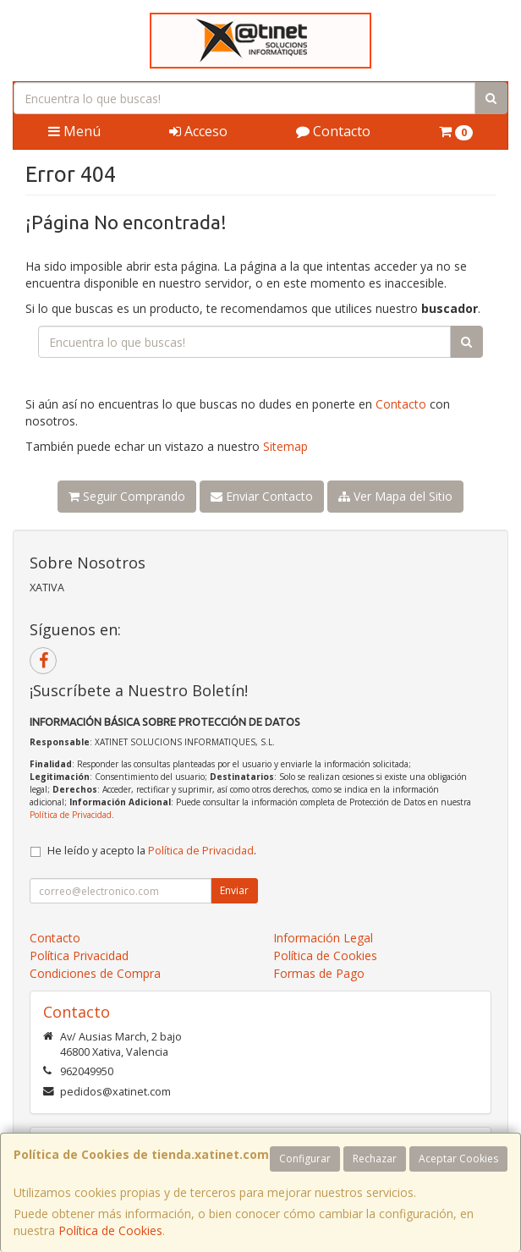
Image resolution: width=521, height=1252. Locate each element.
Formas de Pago (319, 973)
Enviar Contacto (262, 496)
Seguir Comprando (127, 496)
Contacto (333, 131)
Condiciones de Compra (95, 973)
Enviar (234, 890)
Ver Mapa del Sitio (395, 496)
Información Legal (323, 938)
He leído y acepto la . (151, 850)
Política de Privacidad (71, 815)
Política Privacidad (79, 955)
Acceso (198, 131)
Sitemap (285, 446)
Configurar (305, 1158)
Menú (74, 131)
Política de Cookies (110, 1230)
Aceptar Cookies (458, 1158)
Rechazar (375, 1158)
